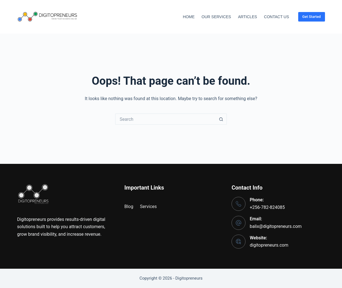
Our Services (216, 17)
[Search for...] (165, 119)
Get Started (311, 17)
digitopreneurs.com (269, 245)
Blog (128, 206)
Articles (247, 17)
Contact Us (276, 17)
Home (189, 17)
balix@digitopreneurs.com (276, 226)
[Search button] (221, 119)
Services (148, 206)
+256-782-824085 (267, 207)
